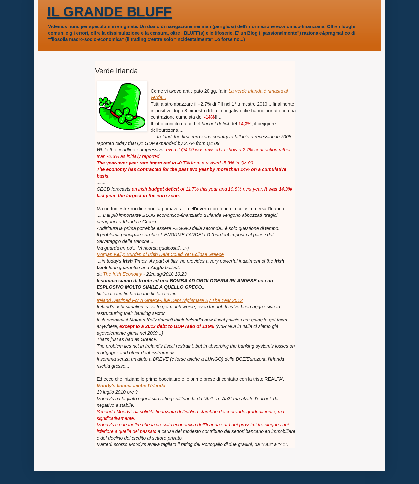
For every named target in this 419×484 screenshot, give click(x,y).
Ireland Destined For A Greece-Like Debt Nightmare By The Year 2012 (170, 300)
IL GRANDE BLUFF (109, 11)
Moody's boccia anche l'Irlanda (131, 385)
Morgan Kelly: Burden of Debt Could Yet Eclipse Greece (160, 254)
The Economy (122, 274)
